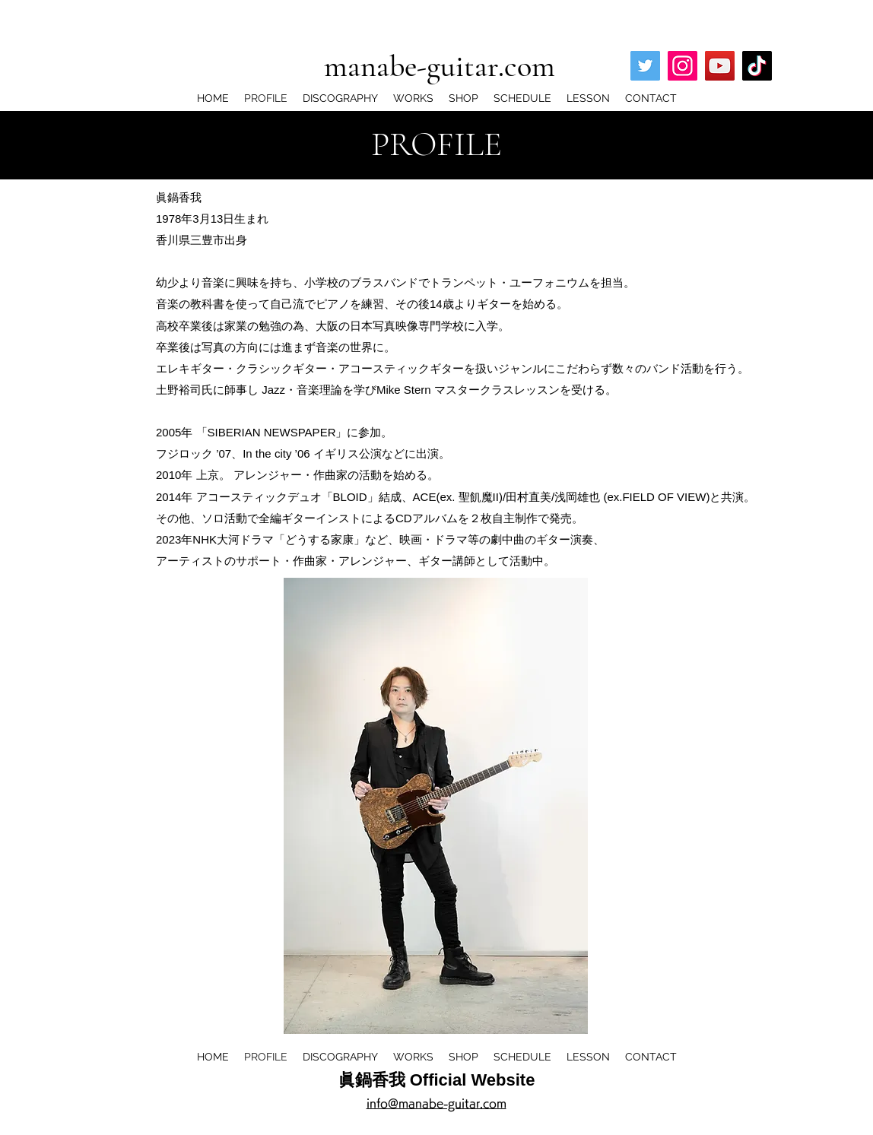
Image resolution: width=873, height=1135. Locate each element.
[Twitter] (645, 66)
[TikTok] (757, 66)
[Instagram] (682, 66)
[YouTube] (720, 66)
